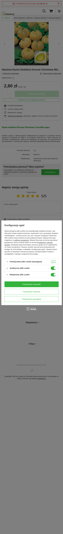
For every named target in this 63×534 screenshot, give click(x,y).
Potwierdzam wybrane (31, 292)
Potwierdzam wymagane (31, 299)
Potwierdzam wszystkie (31, 284)
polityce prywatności (21, 240)
